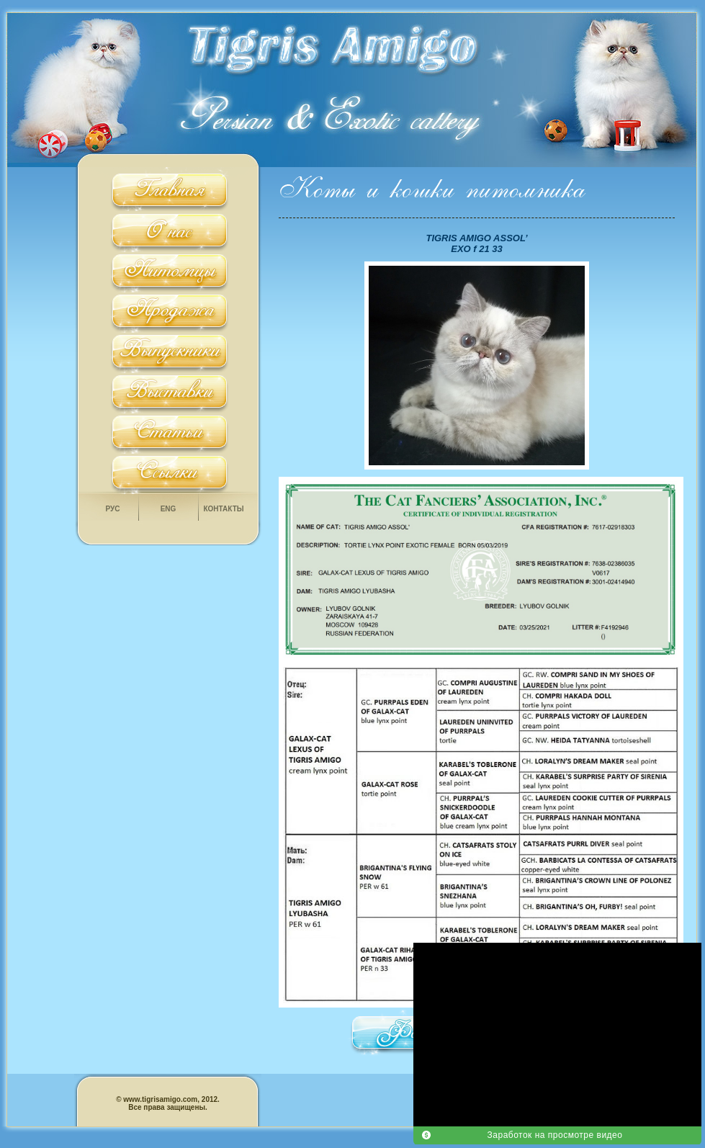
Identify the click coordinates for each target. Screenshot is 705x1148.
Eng (168, 509)
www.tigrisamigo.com (160, 1099)
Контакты (223, 509)
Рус (113, 509)
